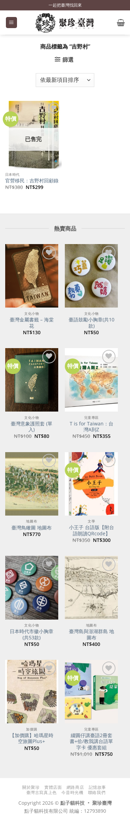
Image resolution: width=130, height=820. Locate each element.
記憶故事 (97, 787)
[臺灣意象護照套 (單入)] (31, 380)
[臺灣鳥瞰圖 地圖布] (31, 484)
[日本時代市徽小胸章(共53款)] (31, 587)
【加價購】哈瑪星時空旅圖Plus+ (31, 738)
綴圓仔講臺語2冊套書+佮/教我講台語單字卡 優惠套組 (91, 741)
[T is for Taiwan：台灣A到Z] (91, 380)
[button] (11, 22)
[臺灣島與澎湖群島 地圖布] (91, 587)
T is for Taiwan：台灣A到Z (91, 427)
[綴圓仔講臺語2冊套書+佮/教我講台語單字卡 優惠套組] (91, 691)
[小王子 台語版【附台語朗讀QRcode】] (91, 484)
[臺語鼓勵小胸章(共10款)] (91, 276)
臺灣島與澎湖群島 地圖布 (91, 634)
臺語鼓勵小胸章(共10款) (91, 323)
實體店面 (53, 787)
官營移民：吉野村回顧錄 (32, 181)
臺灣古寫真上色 (41, 792)
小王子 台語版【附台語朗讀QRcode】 (91, 530)
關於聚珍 (31, 787)
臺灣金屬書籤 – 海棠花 (32, 323)
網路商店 (75, 787)
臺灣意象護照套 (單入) (31, 427)
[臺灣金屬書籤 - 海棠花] (31, 276)
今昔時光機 (72, 792)
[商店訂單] (65, 80)
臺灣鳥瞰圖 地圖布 (31, 528)
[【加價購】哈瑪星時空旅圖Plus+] (31, 691)
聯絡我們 (96, 792)
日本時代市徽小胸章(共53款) (31, 634)
